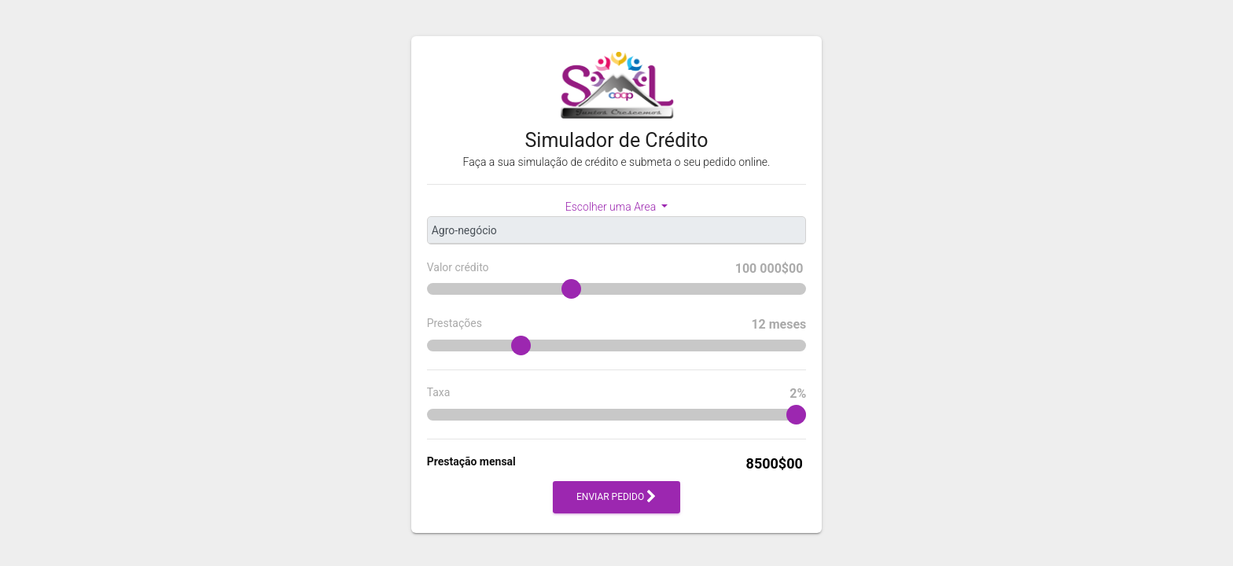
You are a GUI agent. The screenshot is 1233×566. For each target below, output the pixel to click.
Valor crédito (617, 269)
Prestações (617, 325)
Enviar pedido (616, 498)
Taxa (617, 394)
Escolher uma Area (612, 206)
